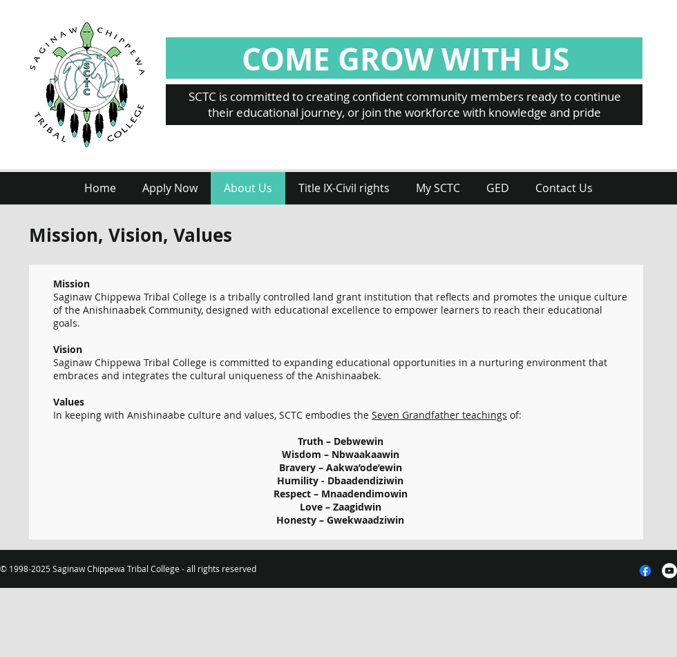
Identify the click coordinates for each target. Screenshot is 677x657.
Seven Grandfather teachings (439, 414)
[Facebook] (645, 570)
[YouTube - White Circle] (669, 570)
